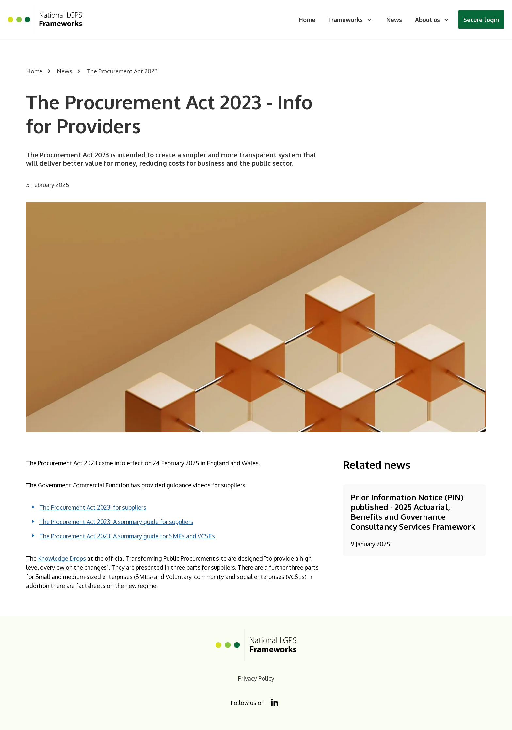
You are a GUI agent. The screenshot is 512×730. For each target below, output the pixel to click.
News (394, 19)
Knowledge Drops (62, 558)
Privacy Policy (256, 678)
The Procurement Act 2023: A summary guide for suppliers (116, 521)
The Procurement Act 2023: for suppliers (92, 507)
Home (307, 19)
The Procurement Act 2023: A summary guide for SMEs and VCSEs (127, 536)
